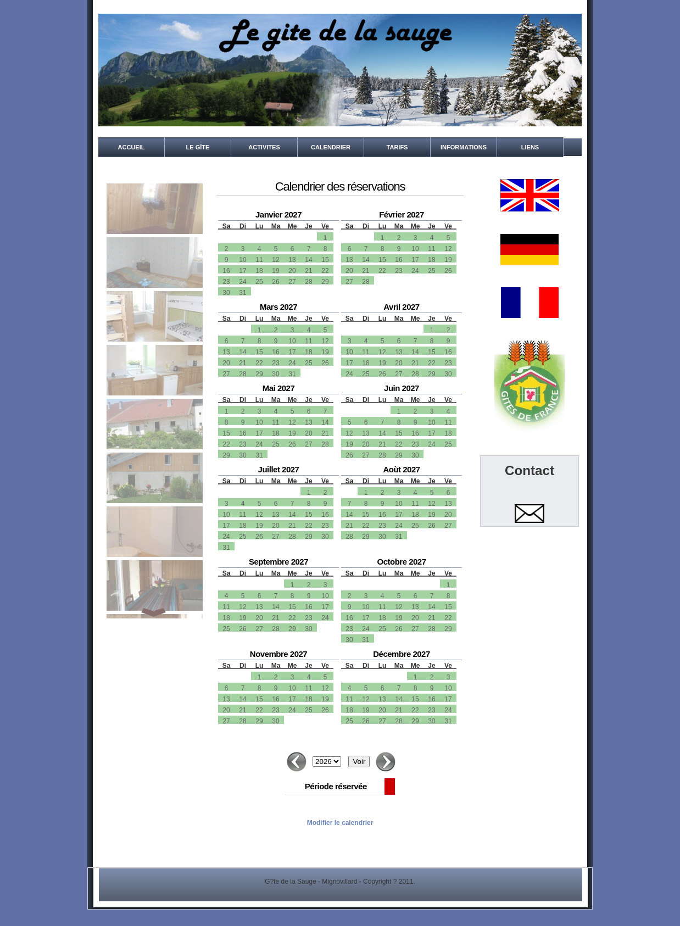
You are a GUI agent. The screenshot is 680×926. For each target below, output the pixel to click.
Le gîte (198, 147)
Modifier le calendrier (340, 823)
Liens (530, 147)
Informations (464, 147)
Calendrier (330, 147)
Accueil (131, 147)
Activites (264, 147)
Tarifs (397, 147)
